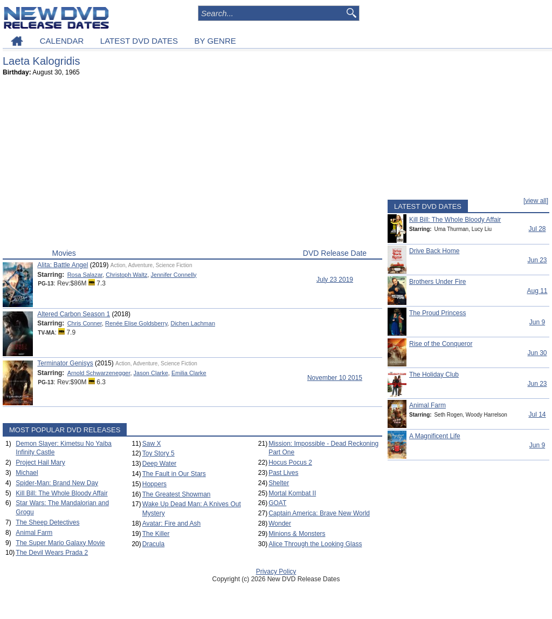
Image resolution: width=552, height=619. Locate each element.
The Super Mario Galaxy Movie (60, 543)
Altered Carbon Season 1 (73, 314)
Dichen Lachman (192, 323)
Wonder (279, 523)
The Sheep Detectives (47, 522)
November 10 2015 (334, 378)
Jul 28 (537, 229)
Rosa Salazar (84, 274)
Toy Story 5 (158, 453)
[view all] (535, 201)
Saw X (151, 443)
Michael (27, 473)
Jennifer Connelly (174, 274)
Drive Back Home (434, 251)
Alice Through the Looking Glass (315, 544)
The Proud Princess (437, 313)
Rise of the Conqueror (440, 344)
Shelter (278, 483)
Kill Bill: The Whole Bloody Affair (61, 493)
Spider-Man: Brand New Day (57, 483)
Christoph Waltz (126, 274)
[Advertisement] (192, 165)
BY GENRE (215, 40)
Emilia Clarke (188, 373)
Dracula (153, 544)
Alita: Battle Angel (62, 265)
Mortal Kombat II (292, 493)
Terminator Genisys (65, 363)
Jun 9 (537, 322)
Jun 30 (537, 353)
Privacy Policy (276, 571)
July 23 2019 (334, 279)
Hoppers (154, 484)
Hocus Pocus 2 (290, 462)
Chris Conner (84, 323)
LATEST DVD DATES (139, 40)
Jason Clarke (151, 373)
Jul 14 (537, 414)
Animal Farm (34, 532)
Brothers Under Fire (437, 281)
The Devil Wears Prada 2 (52, 552)
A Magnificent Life (434, 436)
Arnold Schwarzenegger (98, 373)
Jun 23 (537, 260)
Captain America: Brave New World (319, 513)
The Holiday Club (434, 374)
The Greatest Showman (176, 494)
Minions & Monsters (296, 534)
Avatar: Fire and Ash (171, 523)
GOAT (277, 503)
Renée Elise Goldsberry (136, 323)
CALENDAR (62, 40)
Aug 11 (537, 291)
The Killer (156, 534)
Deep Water (159, 463)
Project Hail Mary (40, 462)
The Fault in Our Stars (174, 474)
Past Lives (283, 473)
